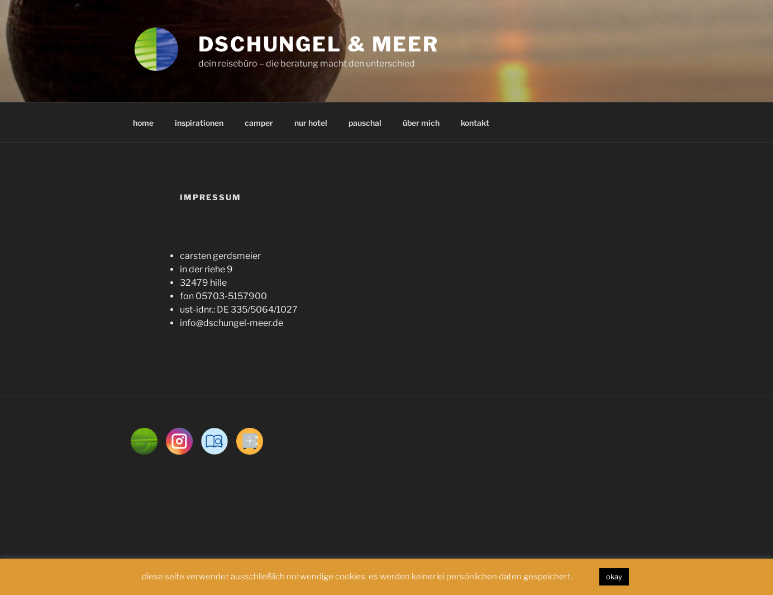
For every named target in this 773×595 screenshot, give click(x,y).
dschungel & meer (318, 44)
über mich (421, 123)
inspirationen (199, 123)
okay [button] (614, 576)
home (143, 123)
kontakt (475, 123)
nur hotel (310, 123)
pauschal (365, 123)
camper (259, 123)
